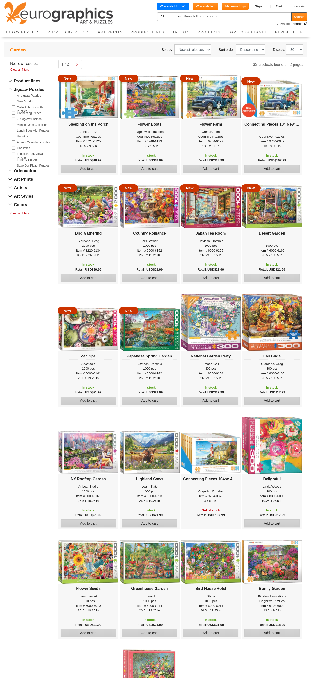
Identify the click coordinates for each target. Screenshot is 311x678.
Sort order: (227, 49)
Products (211, 30)
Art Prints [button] (110, 32)
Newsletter (289, 32)
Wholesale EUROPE (173, 6)
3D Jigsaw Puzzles (29, 119)
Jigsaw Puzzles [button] (22, 32)
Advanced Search (292, 23)
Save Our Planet (247, 32)
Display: (279, 49)
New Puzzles (25, 101)
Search (299, 16)
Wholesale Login (235, 6)
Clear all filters (19, 69)
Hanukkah (23, 136)
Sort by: (167, 49)
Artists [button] (181, 32)
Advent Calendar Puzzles (33, 142)
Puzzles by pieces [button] (69, 32)
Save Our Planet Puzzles (33, 165)
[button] (263, 6)
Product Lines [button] (147, 32)
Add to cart (88, 168)
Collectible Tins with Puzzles (30, 107)
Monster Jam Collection (32, 125)
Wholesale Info (205, 6)
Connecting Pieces (29, 113)
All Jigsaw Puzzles (29, 95)
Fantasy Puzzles (27, 159)
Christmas (23, 148)
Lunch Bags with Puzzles (33, 130)
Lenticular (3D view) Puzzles (30, 154)
